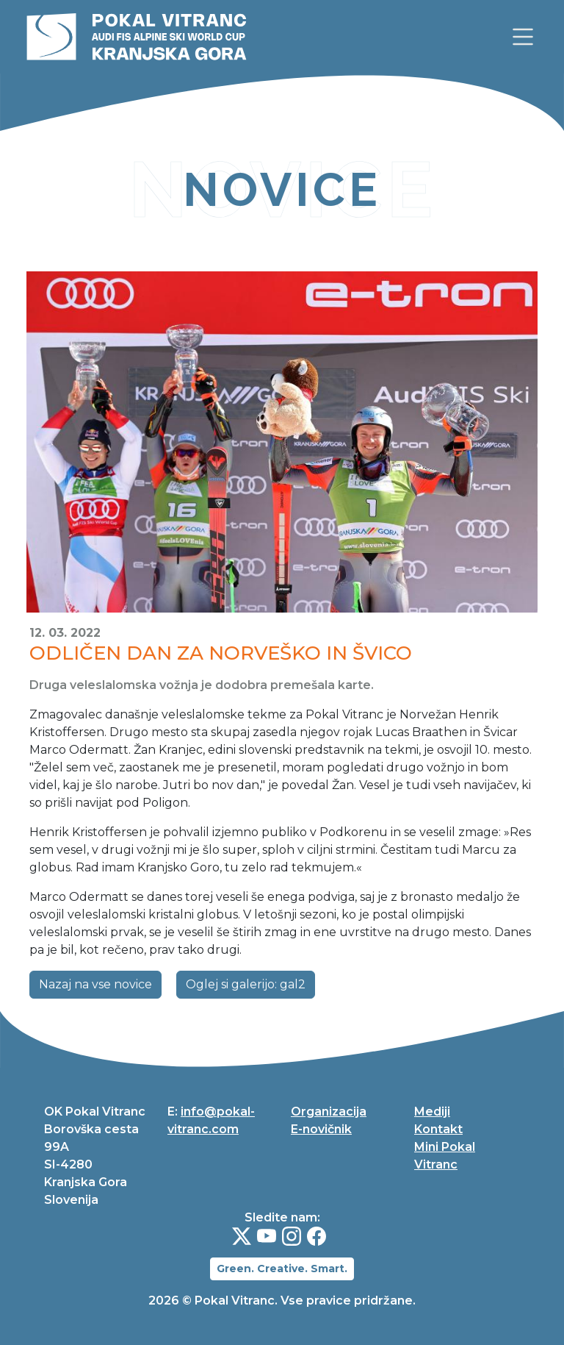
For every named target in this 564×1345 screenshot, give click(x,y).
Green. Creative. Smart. (282, 1268)
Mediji (432, 1112)
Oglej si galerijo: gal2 (246, 984)
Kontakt (438, 1129)
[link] (523, 36)
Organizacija (328, 1112)
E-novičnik (321, 1129)
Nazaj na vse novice (95, 984)
